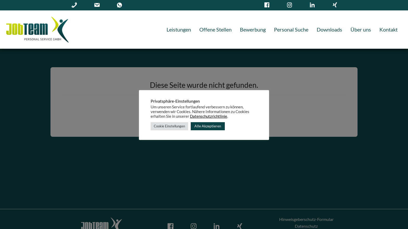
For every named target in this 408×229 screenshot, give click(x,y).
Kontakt (388, 29)
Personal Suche (291, 29)
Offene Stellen (215, 29)
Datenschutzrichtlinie (208, 116)
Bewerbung (253, 29)
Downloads (329, 29)
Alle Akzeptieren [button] (207, 126)
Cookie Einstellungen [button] (169, 126)
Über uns (360, 29)
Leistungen (179, 29)
